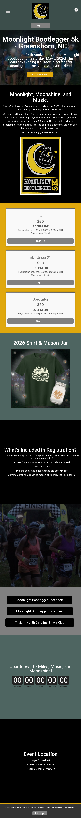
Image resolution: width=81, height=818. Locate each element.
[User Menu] (76, 10)
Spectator (40, 345)
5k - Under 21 (40, 303)
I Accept (40, 813)
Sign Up (40, 25)
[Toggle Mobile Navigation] (8, 11)
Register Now (39, 74)
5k (40, 262)
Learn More (69, 808)
